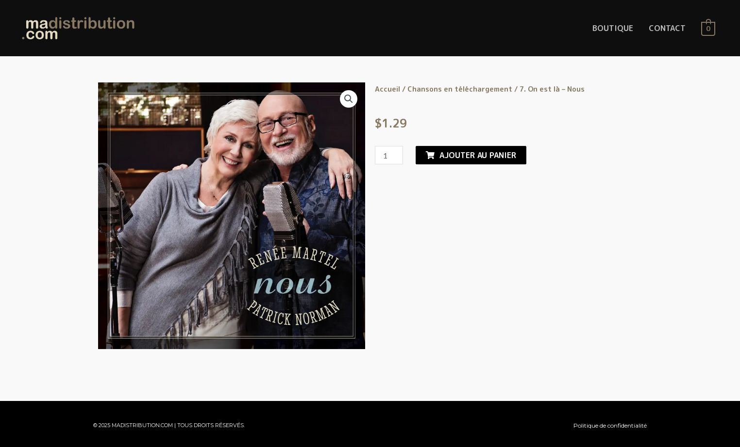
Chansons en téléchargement (459, 89)
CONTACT (667, 28)
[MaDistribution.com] (78, 27)
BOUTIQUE (612, 28)
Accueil (387, 89)
